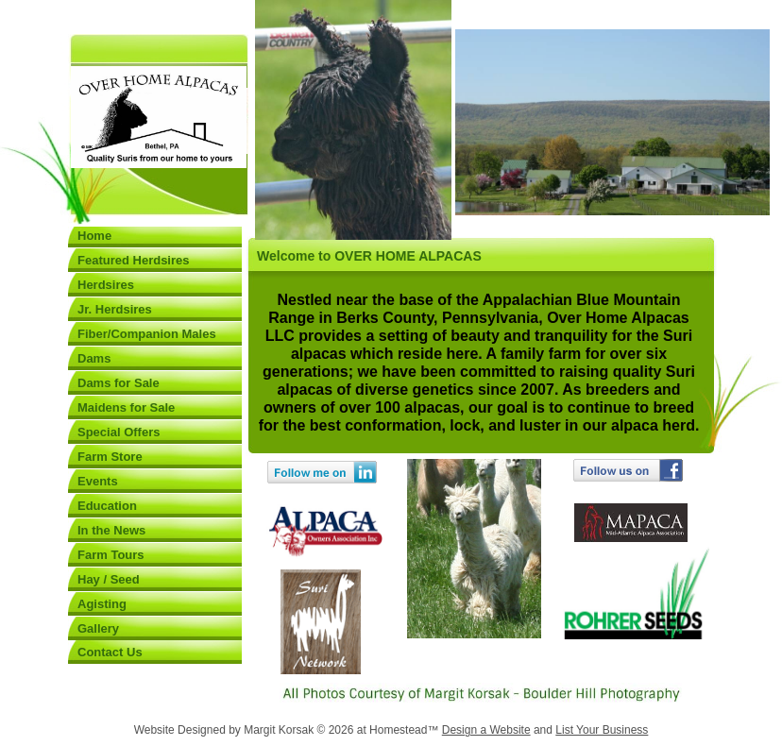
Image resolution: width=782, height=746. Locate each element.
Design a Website (486, 730)
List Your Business (601, 730)
